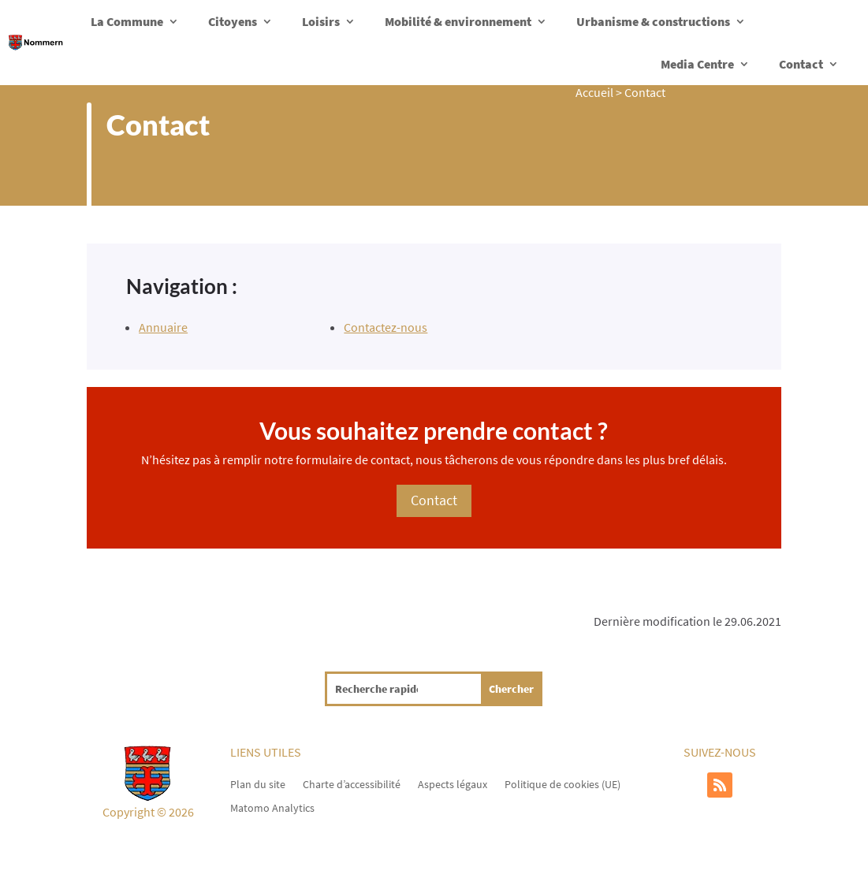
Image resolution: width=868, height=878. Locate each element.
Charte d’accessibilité (351, 783)
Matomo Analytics (272, 807)
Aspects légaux (452, 783)
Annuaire (163, 327)
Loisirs (321, 21)
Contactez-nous (385, 327)
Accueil (594, 92)
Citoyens (232, 21)
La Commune (127, 21)
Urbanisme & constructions (653, 21)
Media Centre (697, 64)
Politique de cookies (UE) (562, 783)
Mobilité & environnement (458, 21)
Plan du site (257, 783)
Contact (801, 64)
